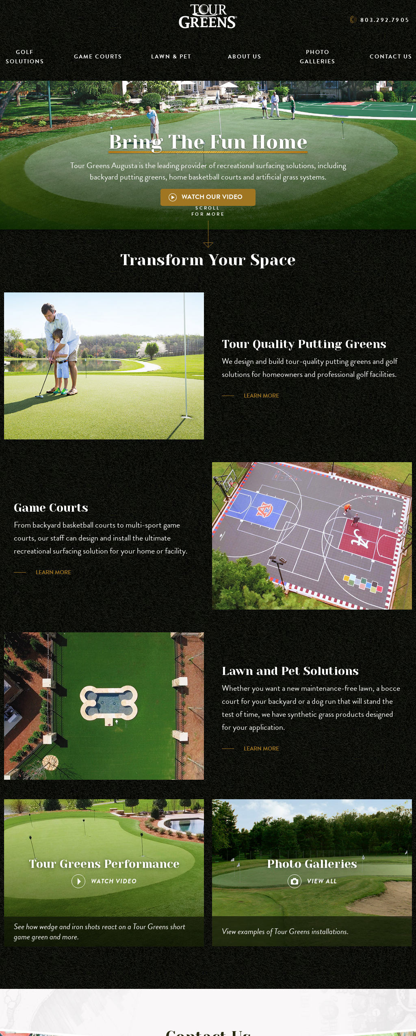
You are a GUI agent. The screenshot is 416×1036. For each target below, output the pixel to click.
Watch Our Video (206, 197)
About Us (245, 56)
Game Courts (98, 56)
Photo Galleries (318, 56)
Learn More (261, 395)
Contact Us (391, 56)
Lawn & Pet (171, 56)
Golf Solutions (25, 56)
